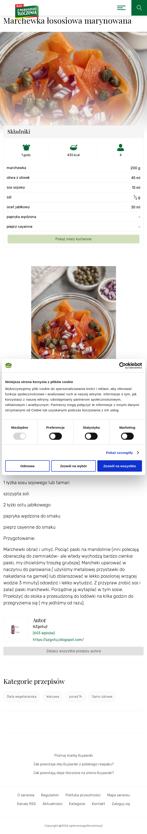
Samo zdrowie (102, 697)
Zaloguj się (121, 804)
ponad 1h (75, 697)
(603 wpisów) (44, 633)
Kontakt (98, 804)
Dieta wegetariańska (21, 697)
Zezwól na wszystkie (119, 466)
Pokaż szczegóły (119, 452)
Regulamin (50, 795)
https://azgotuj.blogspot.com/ (58, 640)
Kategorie (77, 804)
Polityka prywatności (83, 795)
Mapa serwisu (118, 795)
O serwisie (25, 795)
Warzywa (52, 697)
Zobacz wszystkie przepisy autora (73, 651)
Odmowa (27, 466)
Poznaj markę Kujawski (73, 755)
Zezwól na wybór (73, 466)
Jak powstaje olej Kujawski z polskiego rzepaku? (73, 764)
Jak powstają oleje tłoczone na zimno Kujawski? (73, 773)
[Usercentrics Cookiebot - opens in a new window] (122, 365)
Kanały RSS (26, 804)
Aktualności (52, 804)
